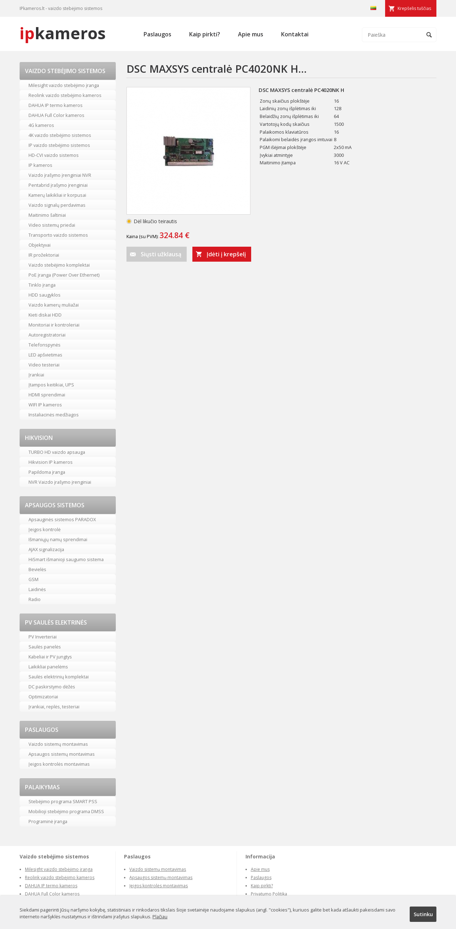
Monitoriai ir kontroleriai (53, 325)
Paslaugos (157, 34)
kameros (63, 33)
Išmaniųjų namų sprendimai (57, 539)
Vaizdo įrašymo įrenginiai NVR (59, 175)
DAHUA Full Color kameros (56, 115)
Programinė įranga (47, 821)
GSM (33, 579)
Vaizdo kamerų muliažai (53, 305)
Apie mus (250, 34)
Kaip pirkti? (204, 34)
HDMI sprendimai (46, 394)
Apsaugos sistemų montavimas (61, 754)
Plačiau (159, 916)
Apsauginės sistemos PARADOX (62, 519)
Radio (34, 599)
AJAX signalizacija (46, 549)
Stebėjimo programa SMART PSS (62, 801)
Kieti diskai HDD (45, 315)
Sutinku (423, 914)
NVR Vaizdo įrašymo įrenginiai (59, 482)
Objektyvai (39, 245)
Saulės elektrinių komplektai (58, 676)
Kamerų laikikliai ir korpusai (57, 195)
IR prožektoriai (43, 255)
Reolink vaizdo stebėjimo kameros (65, 95)
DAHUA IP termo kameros (55, 105)
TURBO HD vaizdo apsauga (56, 452)
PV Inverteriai (42, 636)
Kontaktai (295, 34)
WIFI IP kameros (45, 404)
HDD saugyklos (44, 295)
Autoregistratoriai (47, 335)
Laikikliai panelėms (48, 666)
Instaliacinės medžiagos (53, 414)
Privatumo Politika (269, 894)
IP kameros (40, 165)
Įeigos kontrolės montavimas (59, 764)
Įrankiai (36, 374)
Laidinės (37, 589)
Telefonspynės (44, 345)
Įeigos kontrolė (44, 529)
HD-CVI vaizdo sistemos (53, 155)
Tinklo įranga (42, 285)
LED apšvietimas (45, 354)
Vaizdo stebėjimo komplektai (59, 265)
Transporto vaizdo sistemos (58, 235)
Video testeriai (43, 364)
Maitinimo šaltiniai (47, 215)
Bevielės (37, 569)
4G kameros (41, 125)
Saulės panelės (44, 646)
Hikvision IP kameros (50, 462)
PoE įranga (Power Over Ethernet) (63, 275)
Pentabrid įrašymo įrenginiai (58, 185)
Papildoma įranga (46, 472)
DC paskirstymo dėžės (51, 686)
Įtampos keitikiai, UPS (51, 384)
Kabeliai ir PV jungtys (50, 656)
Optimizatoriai (43, 696)
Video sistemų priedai (51, 225)
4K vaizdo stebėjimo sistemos (59, 135)
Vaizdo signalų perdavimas (57, 205)
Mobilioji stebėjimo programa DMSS (66, 811)
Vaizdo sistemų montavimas (58, 744)
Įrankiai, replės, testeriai (53, 706)
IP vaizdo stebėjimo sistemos (59, 145)
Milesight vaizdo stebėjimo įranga (63, 85)
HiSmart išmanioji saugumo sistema (66, 559)
